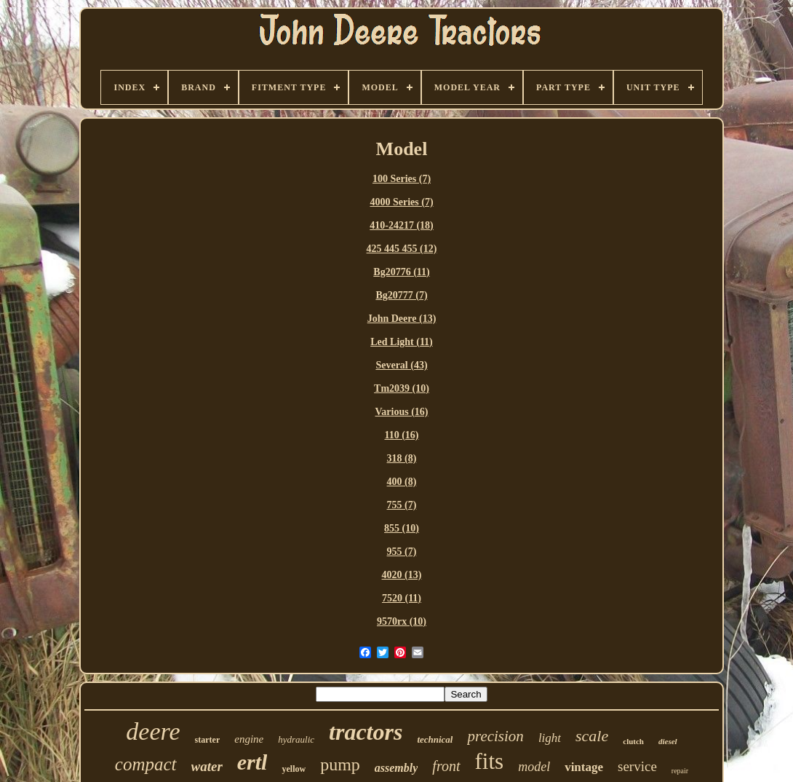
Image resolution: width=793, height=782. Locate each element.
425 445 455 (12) (402, 248)
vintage (584, 767)
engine (248, 739)
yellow (294, 769)
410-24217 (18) (402, 225)
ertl (252, 762)
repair (680, 771)
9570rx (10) (401, 621)
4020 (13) (402, 574)
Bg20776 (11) (401, 271)
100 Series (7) (401, 178)
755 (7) (402, 504)
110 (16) (401, 435)
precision (495, 736)
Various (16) (402, 411)
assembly (396, 768)
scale (591, 736)
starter (207, 740)
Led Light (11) (401, 341)
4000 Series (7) (401, 202)
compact (146, 764)
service (637, 766)
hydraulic (296, 739)
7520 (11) (401, 598)
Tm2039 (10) (401, 388)
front (446, 766)
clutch (633, 741)
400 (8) (402, 481)
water (207, 766)
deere (153, 731)
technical (435, 739)
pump (340, 764)
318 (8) (402, 458)
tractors (365, 732)
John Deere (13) (402, 318)
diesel (667, 741)
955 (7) (402, 551)
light (549, 738)
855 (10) (401, 528)
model (534, 766)
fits (489, 761)
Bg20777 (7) (401, 295)
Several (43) (401, 365)
